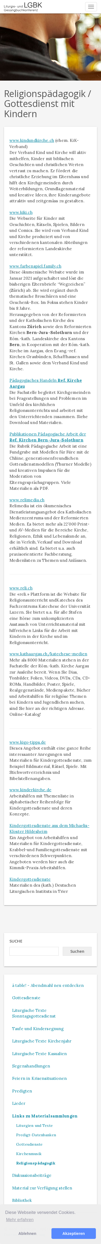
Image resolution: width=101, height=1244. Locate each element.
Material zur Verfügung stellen (42, 1188)
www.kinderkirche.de (30, 789)
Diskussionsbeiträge (31, 1175)
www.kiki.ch (21, 212)
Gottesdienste (26, 997)
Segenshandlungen (31, 1066)
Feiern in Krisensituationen (39, 1078)
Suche (15, 941)
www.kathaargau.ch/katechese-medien (48, 653)
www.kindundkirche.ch (31, 140)
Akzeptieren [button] (73, 1233)
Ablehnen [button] (27, 1233)
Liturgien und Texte (34, 1125)
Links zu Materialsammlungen (45, 1116)
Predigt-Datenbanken (36, 1134)
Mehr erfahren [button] (19, 1219)
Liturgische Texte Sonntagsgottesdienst (34, 1013)
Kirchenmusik (28, 1153)
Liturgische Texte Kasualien (39, 1053)
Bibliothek (22, 1200)
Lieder (18, 1103)
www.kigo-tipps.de (27, 742)
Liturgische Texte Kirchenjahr (41, 1041)
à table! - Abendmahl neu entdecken (48, 985)
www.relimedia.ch (26, 499)
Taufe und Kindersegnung (38, 1028)
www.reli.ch (21, 588)
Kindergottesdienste (30, 879)
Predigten (22, 1091)
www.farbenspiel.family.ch (35, 266)
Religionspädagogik (35, 1163)
